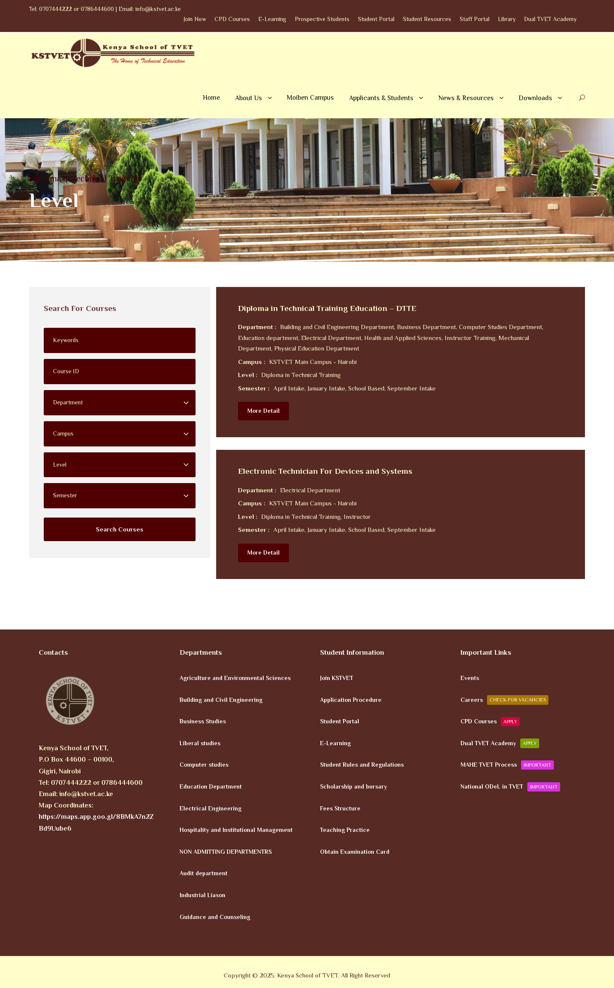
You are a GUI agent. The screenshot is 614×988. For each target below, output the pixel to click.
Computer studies (204, 764)
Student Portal (376, 19)
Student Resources (427, 19)
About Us (248, 98)
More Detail (263, 410)
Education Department (211, 786)
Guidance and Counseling (215, 916)
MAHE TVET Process (507, 765)
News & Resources (466, 98)
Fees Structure (340, 808)
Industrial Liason (202, 895)
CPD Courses (232, 19)
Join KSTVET (336, 678)
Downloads (535, 98)
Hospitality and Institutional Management (236, 829)
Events (469, 678)
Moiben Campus (310, 97)
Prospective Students (322, 19)
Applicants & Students (381, 98)
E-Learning (272, 19)
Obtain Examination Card (354, 851)
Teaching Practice (345, 829)
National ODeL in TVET (510, 786)
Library (507, 19)
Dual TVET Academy (550, 19)
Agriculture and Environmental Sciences (235, 678)
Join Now (195, 19)
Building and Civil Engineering (221, 699)
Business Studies (203, 721)
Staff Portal (475, 19)
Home (211, 97)
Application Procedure (350, 699)
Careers (504, 699)
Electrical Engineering (210, 808)
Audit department (204, 873)
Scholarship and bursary (353, 786)
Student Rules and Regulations (362, 764)
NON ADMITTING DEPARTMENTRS (226, 851)
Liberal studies (200, 742)
